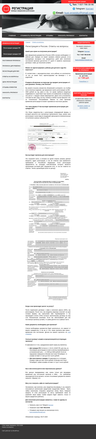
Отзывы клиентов (9, 87)
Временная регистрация (10, 43)
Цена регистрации (9, 82)
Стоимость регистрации (31, 35)
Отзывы (49, 35)
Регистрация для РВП (10, 71)
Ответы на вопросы (10, 76)
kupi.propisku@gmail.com (79, 12)
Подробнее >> (83, 81)
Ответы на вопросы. (38, 42)
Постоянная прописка (11, 60)
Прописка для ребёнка (11, 66)
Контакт (90, 8)
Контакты (83, 35)
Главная (12, 35)
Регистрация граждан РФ (11, 48)
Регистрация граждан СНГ (12, 54)
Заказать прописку (66, 35)
